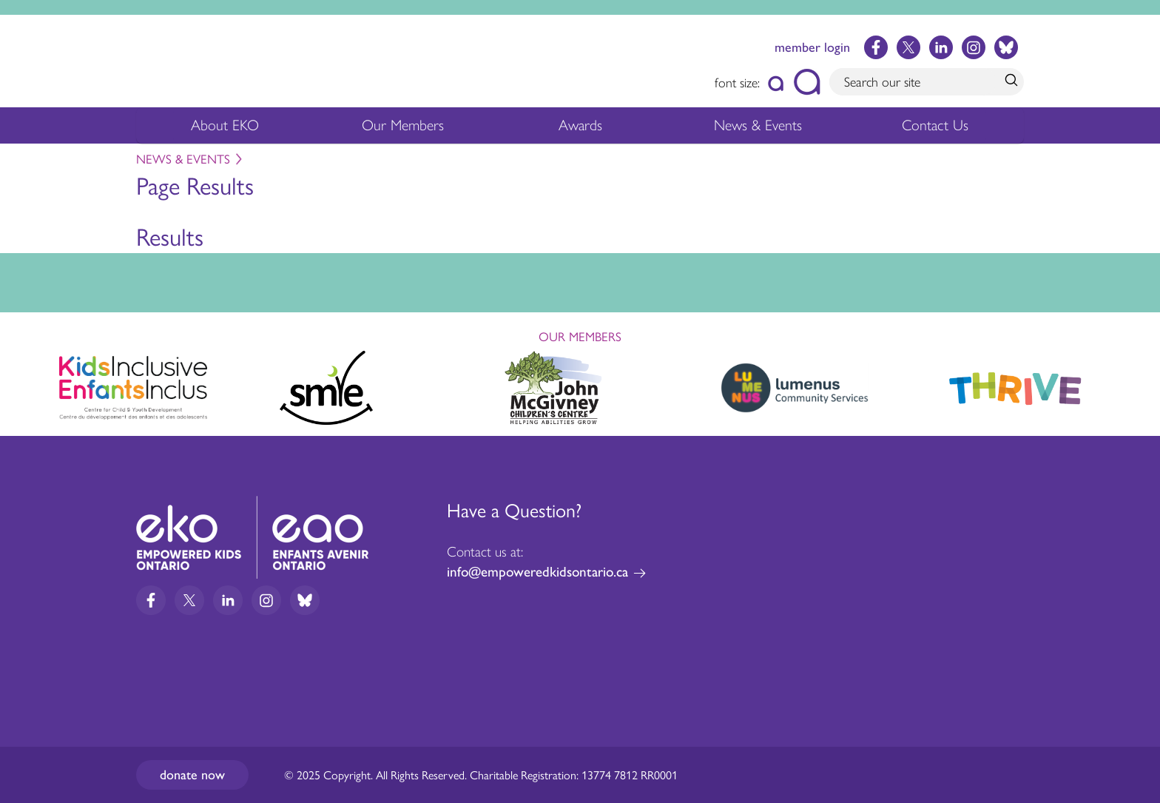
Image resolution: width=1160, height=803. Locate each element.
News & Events (767, 129)
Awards (580, 129)
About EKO (225, 129)
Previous (25, 381)
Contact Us (935, 125)
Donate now (192, 775)
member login (812, 47)
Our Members (403, 129)
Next (1135, 385)
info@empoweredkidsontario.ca (537, 571)
